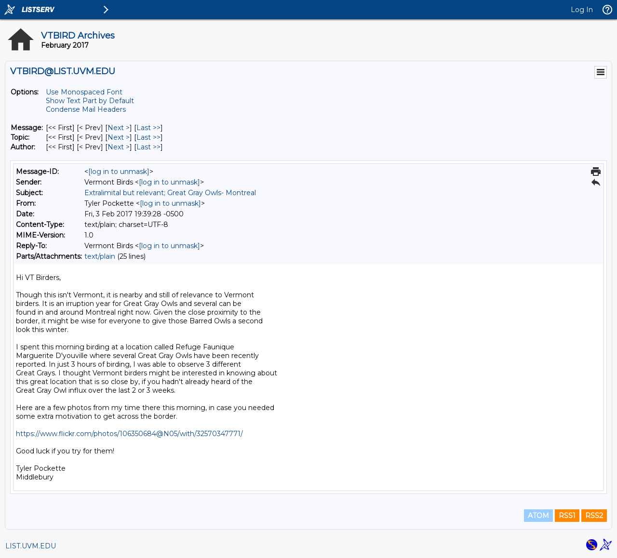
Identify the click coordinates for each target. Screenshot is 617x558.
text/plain (99, 256)
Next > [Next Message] (118, 127)
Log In (582, 9)
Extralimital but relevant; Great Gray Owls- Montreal (170, 192)
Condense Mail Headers (86, 109)
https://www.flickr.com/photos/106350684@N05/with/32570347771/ (129, 433)
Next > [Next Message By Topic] (118, 137)
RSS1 (567, 515)
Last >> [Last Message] (148, 127)
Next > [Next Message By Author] (118, 147)
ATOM (538, 515)
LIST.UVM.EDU (30, 546)
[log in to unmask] (118, 171)
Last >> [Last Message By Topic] (148, 137)
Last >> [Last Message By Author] (148, 147)
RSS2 (594, 515)
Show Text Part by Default (90, 100)
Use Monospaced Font (84, 92)
